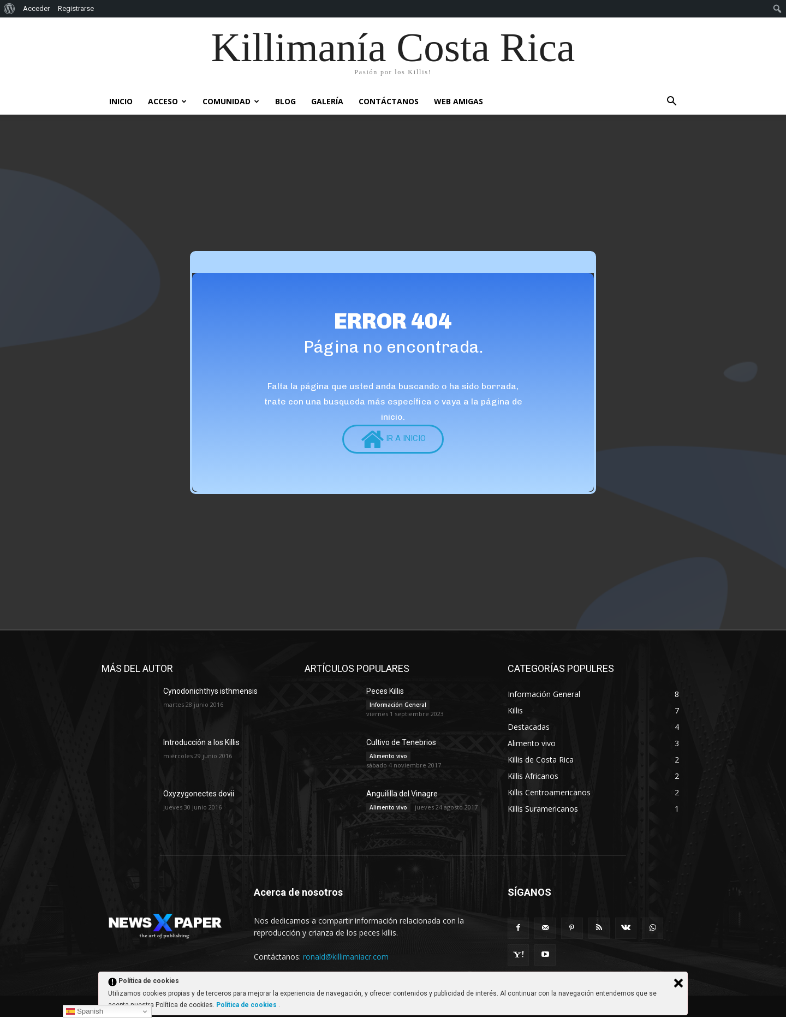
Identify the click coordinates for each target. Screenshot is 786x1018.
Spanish (84, 1011)
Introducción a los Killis (201, 743)
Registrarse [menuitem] (76, 8)
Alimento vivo (388, 757)
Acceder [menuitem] (36, 8)
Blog (285, 101)
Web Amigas (458, 101)
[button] (671, 102)
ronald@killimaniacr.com (346, 957)
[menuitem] (9, 8)
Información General (398, 706)
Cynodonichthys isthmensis (210, 692)
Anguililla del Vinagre (402, 794)
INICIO (121, 101)
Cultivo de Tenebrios (401, 743)
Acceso (167, 101)
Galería (327, 101)
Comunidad (231, 101)
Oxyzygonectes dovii (198, 794)
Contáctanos (389, 101)
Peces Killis (385, 692)
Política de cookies (247, 1005)
